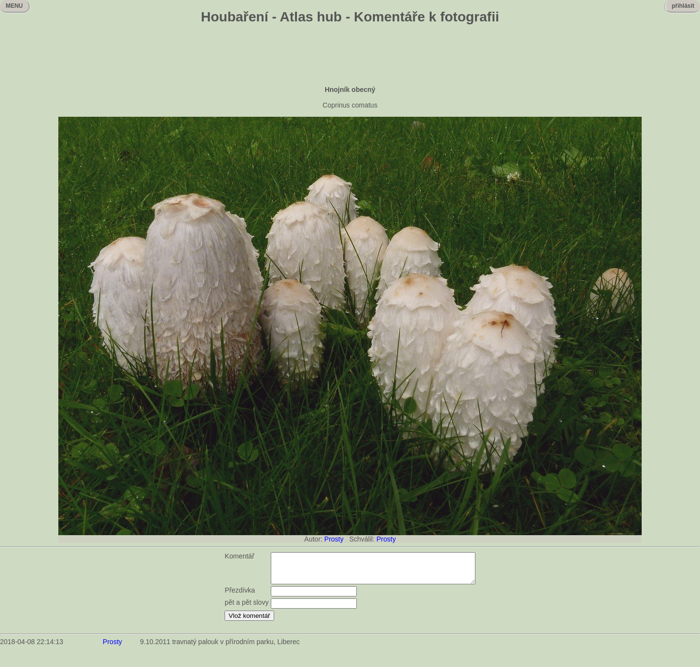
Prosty (334, 539)
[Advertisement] (350, 56)
